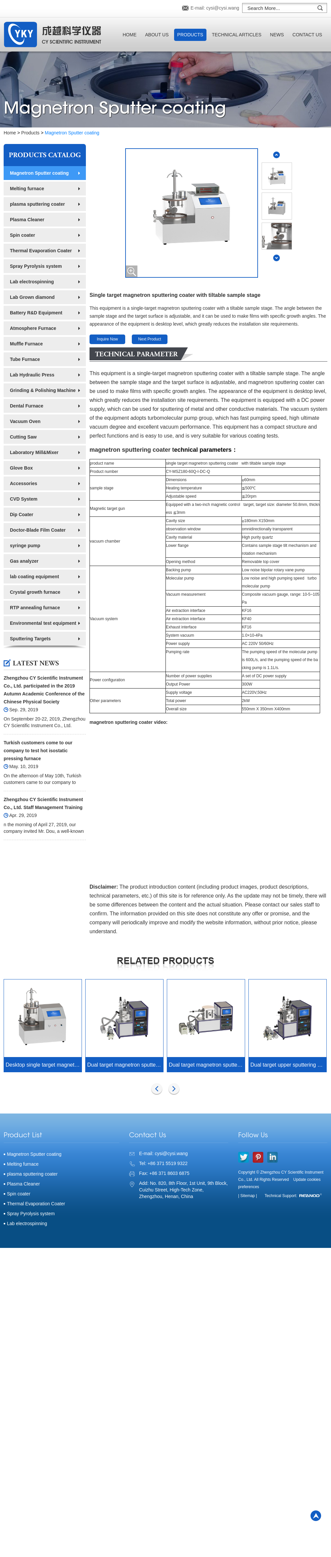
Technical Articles (236, 34)
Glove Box (21, 468)
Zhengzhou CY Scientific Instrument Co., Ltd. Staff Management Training (43, 803)
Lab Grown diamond (32, 297)
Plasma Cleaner (27, 219)
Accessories (23, 483)
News (277, 34)
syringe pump (25, 545)
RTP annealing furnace (35, 607)
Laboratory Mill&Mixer (34, 452)
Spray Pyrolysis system (36, 266)
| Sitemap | (247, 1195)
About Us (156, 34)
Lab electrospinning (32, 281)
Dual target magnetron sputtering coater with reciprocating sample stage (207, 1065)
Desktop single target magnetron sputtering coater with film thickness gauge (44, 1065)
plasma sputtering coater (37, 204)
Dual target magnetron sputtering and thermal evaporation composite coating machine (125, 1065)
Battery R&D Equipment (36, 312)
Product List (23, 1135)
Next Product (149, 339)
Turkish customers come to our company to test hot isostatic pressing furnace (38, 750)
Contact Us (307, 34)
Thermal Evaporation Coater (41, 250)
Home (129, 34)
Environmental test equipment (43, 623)
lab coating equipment (34, 576)
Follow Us (253, 1135)
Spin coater (22, 235)
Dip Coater (21, 514)
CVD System (23, 499)
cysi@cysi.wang (222, 8)
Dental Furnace (26, 405)
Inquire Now (107, 339)
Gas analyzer (24, 561)
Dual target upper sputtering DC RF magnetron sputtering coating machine (288, 1065)
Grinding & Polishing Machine (43, 390)
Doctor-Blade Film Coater (38, 530)
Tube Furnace (25, 359)
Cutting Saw (23, 437)
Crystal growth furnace (35, 592)
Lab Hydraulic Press (32, 374)
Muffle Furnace (26, 343)
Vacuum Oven (25, 421)
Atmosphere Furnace (33, 328)
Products (190, 34)
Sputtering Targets (30, 638)
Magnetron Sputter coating (72, 132)
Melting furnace (27, 188)
